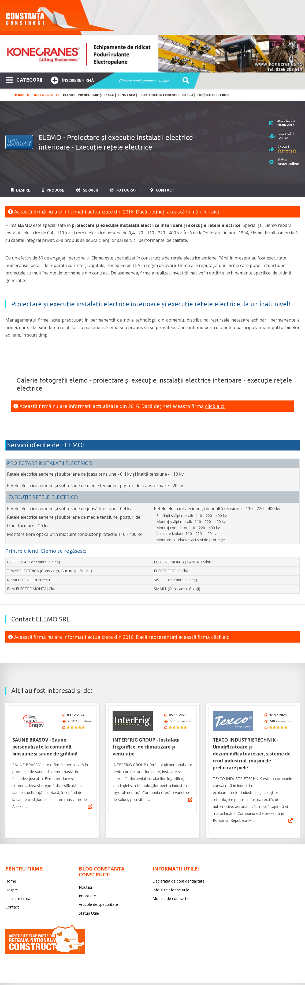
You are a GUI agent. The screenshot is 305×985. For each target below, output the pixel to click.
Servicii (87, 190)
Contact (162, 190)
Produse (53, 190)
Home (18, 94)
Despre (20, 190)
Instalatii (43, 94)
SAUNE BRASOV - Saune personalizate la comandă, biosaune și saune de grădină (44, 745)
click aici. (210, 211)
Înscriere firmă (72, 80)
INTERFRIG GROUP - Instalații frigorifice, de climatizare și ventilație (146, 745)
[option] (152, 53)
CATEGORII (24, 79)
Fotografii (124, 190)
